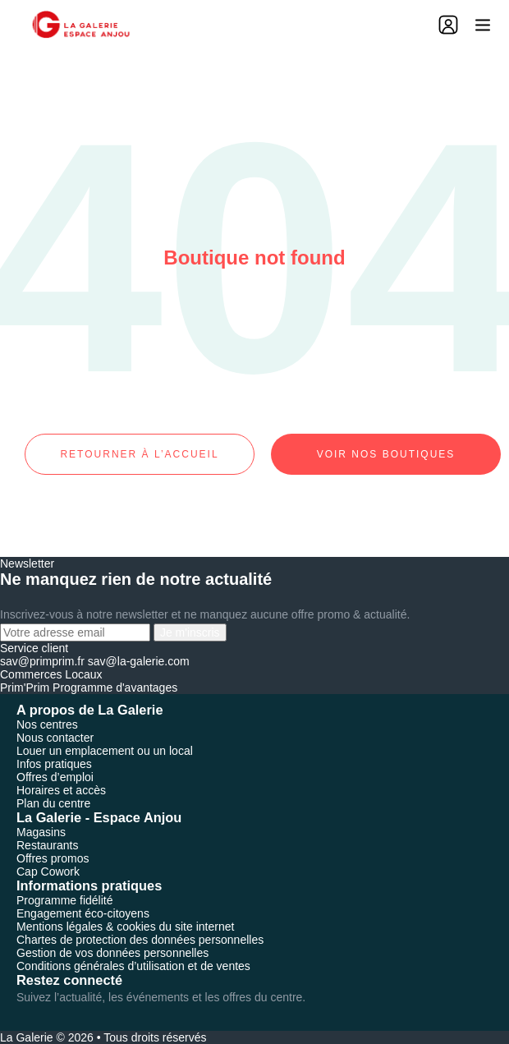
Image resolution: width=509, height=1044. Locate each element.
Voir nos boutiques (386, 454)
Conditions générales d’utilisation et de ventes (133, 966)
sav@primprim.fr (42, 661)
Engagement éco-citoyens (82, 913)
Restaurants (47, 845)
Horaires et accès (61, 790)
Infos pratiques (54, 763)
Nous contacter (55, 737)
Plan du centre (53, 803)
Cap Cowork (48, 871)
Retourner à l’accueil (139, 454)
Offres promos (52, 858)
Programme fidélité (64, 900)
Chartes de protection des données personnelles (140, 939)
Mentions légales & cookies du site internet (125, 926)
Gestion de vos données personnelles (112, 952)
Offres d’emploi (55, 777)
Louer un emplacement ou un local (104, 750)
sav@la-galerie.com (139, 661)
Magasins (41, 832)
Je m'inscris (190, 632)
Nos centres (47, 724)
